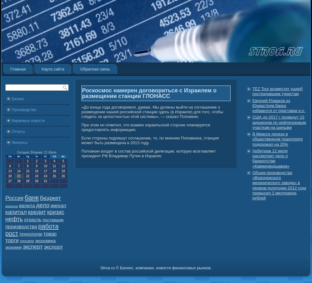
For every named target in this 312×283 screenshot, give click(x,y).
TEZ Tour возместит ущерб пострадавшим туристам (277, 91)
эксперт (33, 247)
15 (27, 171)
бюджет (50, 198)
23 (36, 176)
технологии (30, 234)
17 (45, 171)
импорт (58, 205)
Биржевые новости (28, 121)
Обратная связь (95, 69)
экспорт (53, 247)
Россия (14, 198)
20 (10, 176)
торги (12, 240)
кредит (37, 212)
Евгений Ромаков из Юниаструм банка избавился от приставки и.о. (278, 105)
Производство (24, 110)
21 (19, 176)
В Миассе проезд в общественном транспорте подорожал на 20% (277, 139)
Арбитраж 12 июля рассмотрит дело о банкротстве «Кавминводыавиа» (271, 158)
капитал (16, 212)
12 (63, 166)
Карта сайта (52, 69)
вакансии (11, 206)
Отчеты (18, 131)
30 (36, 181)
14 (19, 171)
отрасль (32, 219)
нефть (14, 219)
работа (48, 226)
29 (27, 181)
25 (54, 176)
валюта (27, 205)
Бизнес (18, 99)
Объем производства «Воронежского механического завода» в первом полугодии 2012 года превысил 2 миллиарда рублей (279, 185)
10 (45, 166)
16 (36, 171)
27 (10, 181)
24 (45, 176)
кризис (55, 212)
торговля (27, 241)
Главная (18, 69)
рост (11, 233)
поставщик (53, 219)
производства (21, 226)
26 (63, 176)
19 (63, 171)
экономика (45, 240)
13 (10, 171)
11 (54, 166)
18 (54, 171)
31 (45, 181)
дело (43, 205)
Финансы (19, 142)
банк (32, 198)
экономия (13, 247)
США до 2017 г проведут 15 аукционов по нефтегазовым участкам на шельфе (279, 122)
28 (19, 181)
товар (49, 234)
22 (27, 176)
